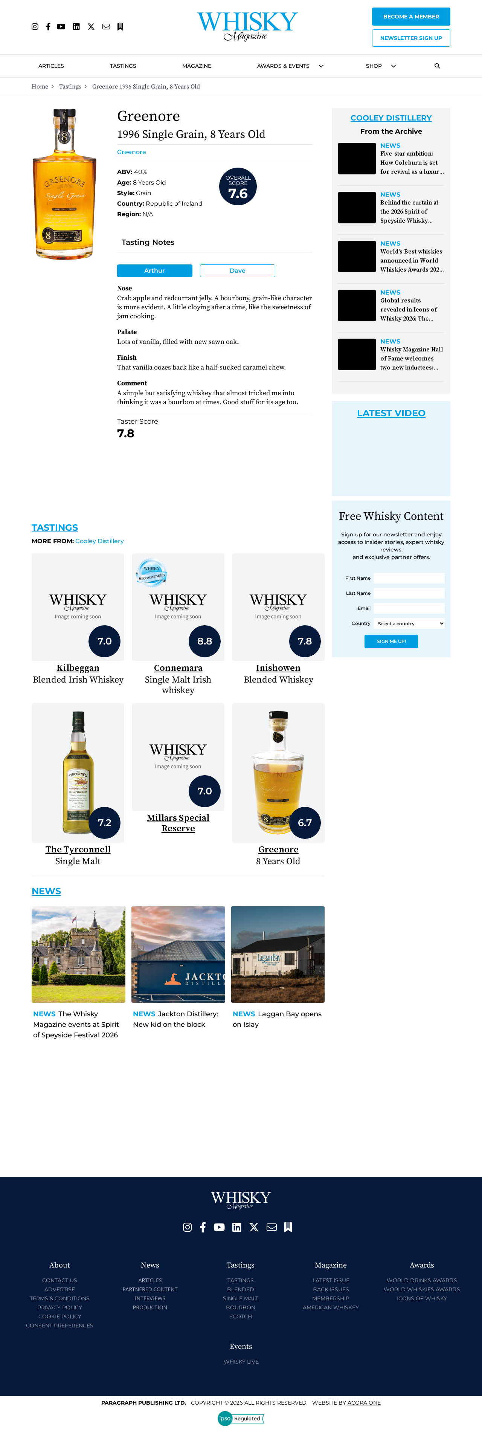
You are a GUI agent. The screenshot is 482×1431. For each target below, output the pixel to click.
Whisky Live (241, 1361)
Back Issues (331, 1289)
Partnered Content (149, 1289)
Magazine (196, 66)
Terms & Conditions (60, 1298)
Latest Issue (331, 1280)
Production (150, 1307)
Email (364, 608)
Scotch (240, 1316)
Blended (240, 1289)
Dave (238, 270)
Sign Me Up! (391, 641)
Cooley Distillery (78, 541)
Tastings (123, 66)
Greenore (131, 152)
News (44, 1014)
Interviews (150, 1298)
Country (361, 623)
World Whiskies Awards (422, 1289)
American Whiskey (331, 1307)
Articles (51, 66)
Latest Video (391, 413)
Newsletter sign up (411, 38)
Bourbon (240, 1307)
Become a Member (411, 16)
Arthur (154, 270)
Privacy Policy (59, 1307)
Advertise (59, 1289)
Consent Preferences (59, 1325)
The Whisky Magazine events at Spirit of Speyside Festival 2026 (76, 1024)
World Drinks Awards (422, 1280)
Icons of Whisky (422, 1298)
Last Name (358, 593)
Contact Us (59, 1280)
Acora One (364, 1402)
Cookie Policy (59, 1316)
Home (40, 86)
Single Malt (240, 1298)
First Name (358, 578)
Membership (330, 1298)
